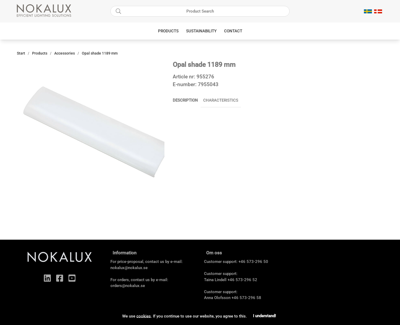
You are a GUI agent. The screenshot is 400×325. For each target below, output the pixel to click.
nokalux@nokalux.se (129, 267)
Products (168, 31)
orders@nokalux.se (127, 285)
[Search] (200, 11)
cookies (143, 315)
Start (21, 53)
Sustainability (201, 31)
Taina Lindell (215, 279)
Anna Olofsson (217, 297)
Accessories (64, 53)
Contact (233, 31)
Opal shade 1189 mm (100, 53)
